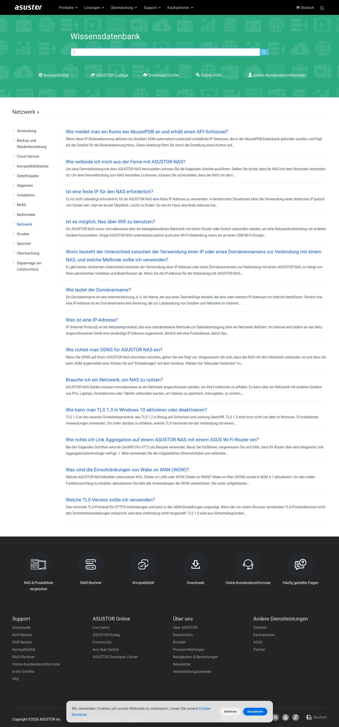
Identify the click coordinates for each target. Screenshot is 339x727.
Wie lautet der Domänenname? (98, 290)
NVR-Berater (22, 642)
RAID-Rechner (23, 657)
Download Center (161, 75)
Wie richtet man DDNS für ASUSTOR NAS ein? (114, 349)
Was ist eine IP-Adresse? (92, 320)
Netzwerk (24, 224)
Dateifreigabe (28, 176)
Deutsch (305, 8)
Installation (26, 195)
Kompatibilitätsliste (33, 166)
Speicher (24, 243)
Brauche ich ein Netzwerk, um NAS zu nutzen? (114, 380)
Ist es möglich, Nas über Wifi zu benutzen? (110, 221)
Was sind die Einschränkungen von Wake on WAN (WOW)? (127, 470)
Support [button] (152, 8)
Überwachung (28, 253)
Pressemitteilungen (189, 649)
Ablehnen (230, 711)
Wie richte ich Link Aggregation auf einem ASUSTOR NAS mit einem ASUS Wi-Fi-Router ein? (162, 439)
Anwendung (26, 131)
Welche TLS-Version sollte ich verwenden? (110, 500)
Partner (259, 649)
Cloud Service (28, 156)
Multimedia (26, 215)
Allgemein (25, 185)
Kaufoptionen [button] (180, 8)
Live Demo (101, 627)
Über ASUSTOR (185, 627)
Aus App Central (106, 649)
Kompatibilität (54, 75)
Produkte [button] (68, 8)
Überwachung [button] (124, 8)
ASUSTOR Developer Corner (115, 657)
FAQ (15, 679)
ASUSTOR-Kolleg (106, 635)
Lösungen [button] (94, 8)
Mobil (21, 205)
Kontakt (179, 642)
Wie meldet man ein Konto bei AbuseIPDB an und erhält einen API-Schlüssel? (147, 131)
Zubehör (260, 627)
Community (102, 642)
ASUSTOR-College (109, 75)
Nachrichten (183, 635)
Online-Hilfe (209, 75)
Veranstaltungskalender (192, 671)
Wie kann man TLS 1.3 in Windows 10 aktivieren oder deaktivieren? (136, 410)
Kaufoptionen (264, 635)
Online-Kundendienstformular (277, 75)
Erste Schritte (23, 671)
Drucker (23, 234)
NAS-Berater (22, 635)
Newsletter (182, 664)
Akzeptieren (255, 711)
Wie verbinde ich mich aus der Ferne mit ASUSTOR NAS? (125, 162)
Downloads (21, 627)
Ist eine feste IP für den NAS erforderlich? (109, 191)
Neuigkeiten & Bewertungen (195, 657)
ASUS (258, 642)
